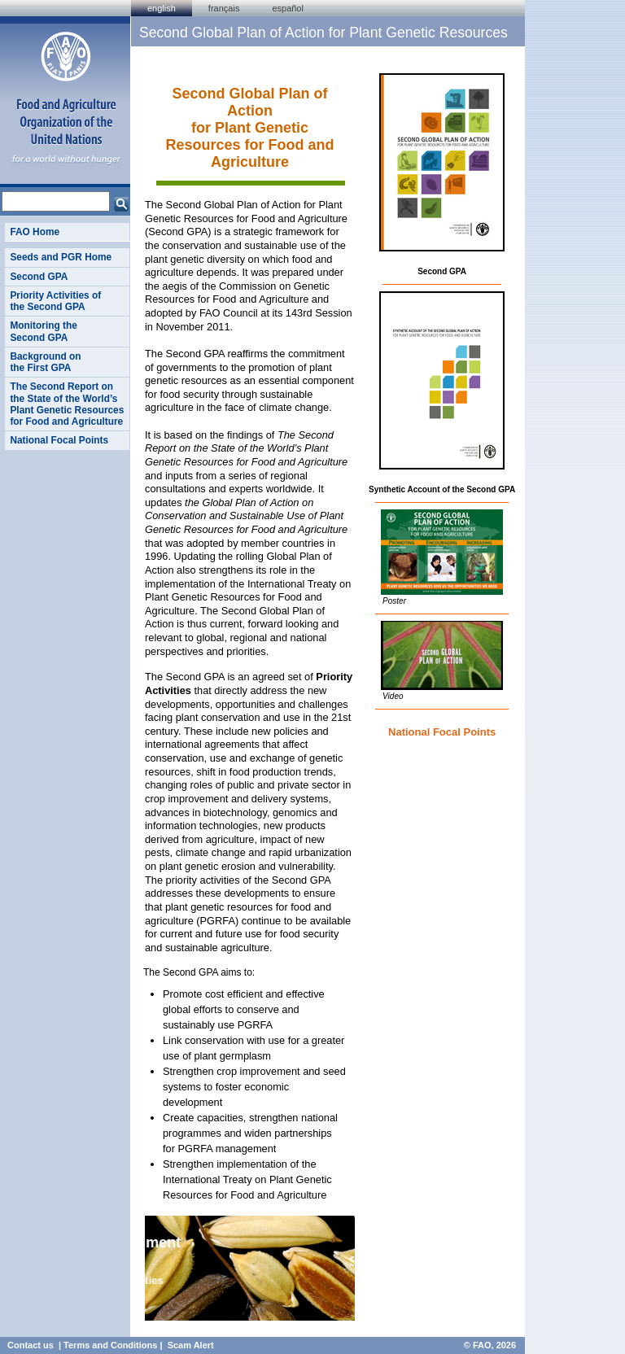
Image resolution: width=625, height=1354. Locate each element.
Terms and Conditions (110, 1345)
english (161, 8)
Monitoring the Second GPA (43, 331)
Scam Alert (191, 1345)
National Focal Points (59, 440)
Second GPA (39, 276)
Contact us (30, 1345)
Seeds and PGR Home (60, 257)
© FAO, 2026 (490, 1345)
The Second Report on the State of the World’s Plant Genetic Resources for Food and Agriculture (67, 404)
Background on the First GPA (45, 362)
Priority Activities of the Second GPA (55, 301)
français (224, 8)
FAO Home (34, 232)
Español (288, 8)
